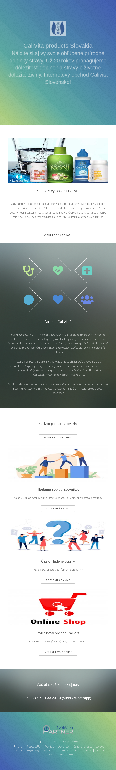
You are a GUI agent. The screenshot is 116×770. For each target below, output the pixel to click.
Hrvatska (100, 746)
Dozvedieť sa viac (58, 508)
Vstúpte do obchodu (58, 235)
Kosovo (19, 750)
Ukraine (71, 754)
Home (19, 746)
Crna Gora (49, 746)
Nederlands (63, 750)
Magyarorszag (33, 750)
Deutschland (63, 746)
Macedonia (48, 750)
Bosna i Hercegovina (83, 746)
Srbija (60, 754)
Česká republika (33, 746)
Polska (76, 750)
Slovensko (100, 750)
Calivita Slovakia (52, 741)
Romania (87, 750)
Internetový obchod (58, 652)
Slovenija (50, 754)
